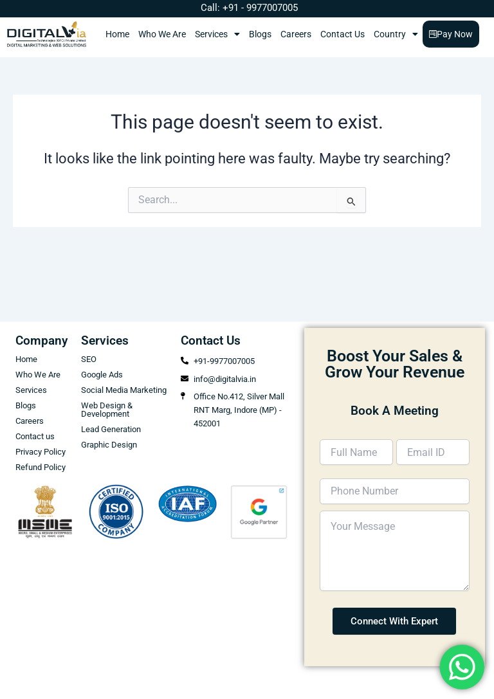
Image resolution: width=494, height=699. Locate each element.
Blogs (260, 34)
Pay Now (451, 34)
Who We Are (162, 34)
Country (396, 34)
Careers (295, 34)
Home (117, 34)
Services (217, 34)
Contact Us (342, 34)
